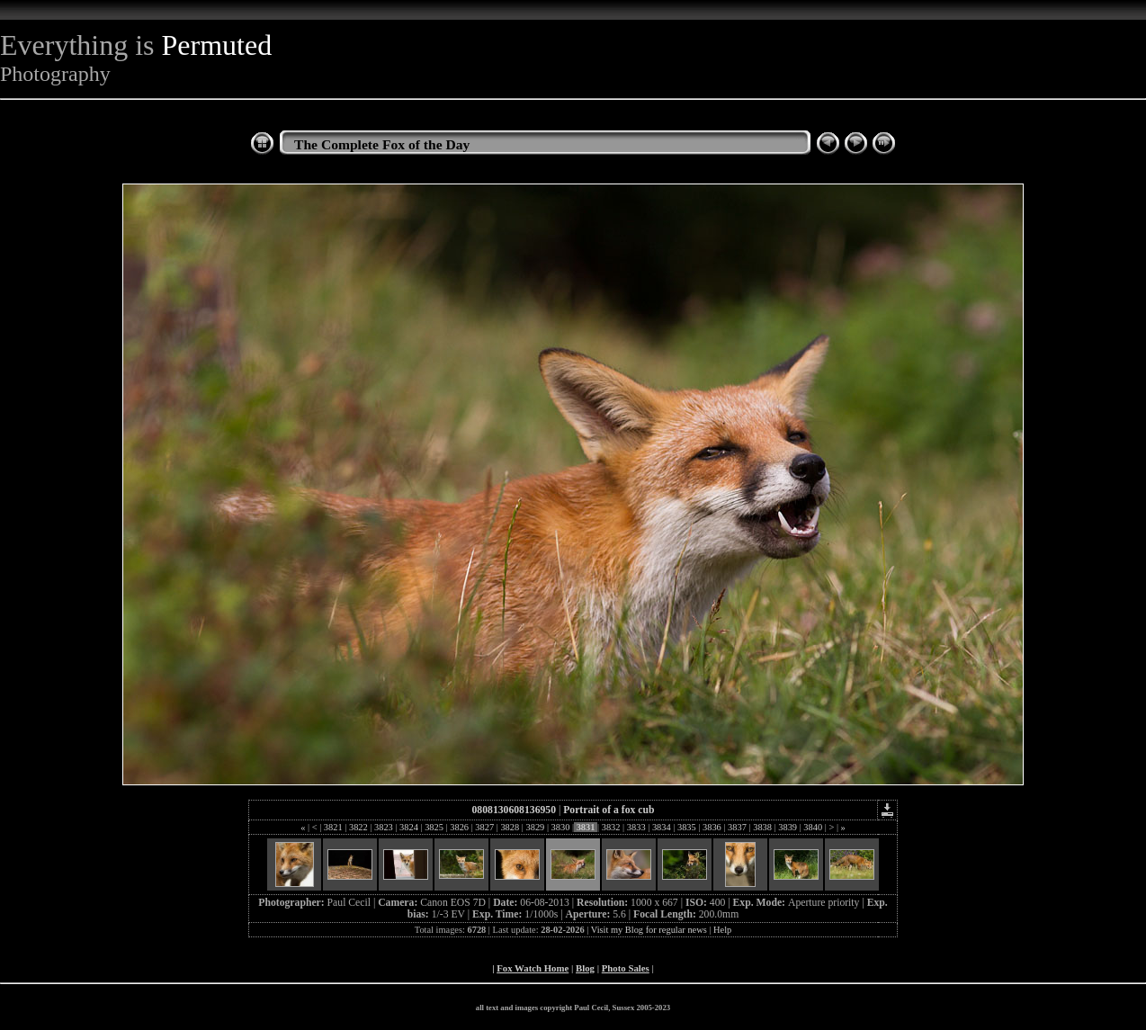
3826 (459, 827)
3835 (686, 827)
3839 (788, 827)
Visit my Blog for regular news (649, 930)
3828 (510, 827)
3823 (383, 827)
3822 (358, 827)
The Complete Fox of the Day (382, 144)
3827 (485, 827)
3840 (813, 827)
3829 (535, 827)
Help (722, 930)
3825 (434, 827)
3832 (610, 827)
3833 (636, 827)
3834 (661, 827)
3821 (333, 827)
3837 (737, 827)
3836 (711, 827)
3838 (762, 827)
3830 (560, 827)
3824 (409, 827)
